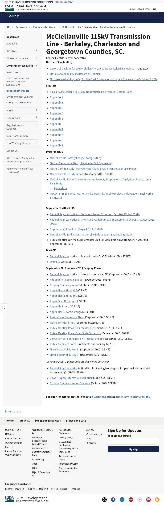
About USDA (143, 9)
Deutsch (19, 488)
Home (132, 9)
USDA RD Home (13, 429)
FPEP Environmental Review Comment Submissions (17, 81)
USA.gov (90, 429)
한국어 (54, 488)
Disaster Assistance (17, 58)
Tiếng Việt (31, 488)
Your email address (119, 435)
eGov (88, 438)
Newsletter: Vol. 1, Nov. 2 (64, 355)
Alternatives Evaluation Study (67, 317)
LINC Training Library (18, 143)
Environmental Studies (45, 27)
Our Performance (13, 442)
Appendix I (56, 140)
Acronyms (11, 43)
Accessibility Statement (65, 431)
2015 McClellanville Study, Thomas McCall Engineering (81, 163)
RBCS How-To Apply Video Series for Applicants (20, 159)
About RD (24, 420)
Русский (75, 488)
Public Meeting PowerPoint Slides (69, 328)
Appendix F (56, 124)
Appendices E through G (64, 295)
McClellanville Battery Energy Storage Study (76, 158)
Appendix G (56, 129)
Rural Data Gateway (17, 135)
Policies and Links (14, 438)
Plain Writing (38, 459)
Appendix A (56, 97)
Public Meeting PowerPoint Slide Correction (75, 333)
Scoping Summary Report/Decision (70, 383)
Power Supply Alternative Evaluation (71, 378)
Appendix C (56, 108)
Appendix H (56, 134)
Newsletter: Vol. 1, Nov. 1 (64, 349)
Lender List (12, 150)
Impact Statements (17, 90)
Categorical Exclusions (18, 102)
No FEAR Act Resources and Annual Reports (39, 441)
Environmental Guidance (19, 96)
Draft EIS (55, 262)
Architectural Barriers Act (42, 431)
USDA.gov (10, 434)
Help (154, 9)
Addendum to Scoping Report (67, 279)
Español (9, 488)
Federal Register (59, 256)
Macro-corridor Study (62, 322)
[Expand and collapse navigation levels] (36, 50)
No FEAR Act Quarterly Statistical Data (42, 452)
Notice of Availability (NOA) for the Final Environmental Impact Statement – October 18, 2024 (103, 79)
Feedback (91, 442)
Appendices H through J (64, 301)
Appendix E (56, 118)
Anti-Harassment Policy (67, 458)
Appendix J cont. (59, 306)
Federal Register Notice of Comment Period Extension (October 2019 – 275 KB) (95, 214)
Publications (13, 117)
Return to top (13, 411)
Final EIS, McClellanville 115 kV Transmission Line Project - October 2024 (91, 92)
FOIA (34, 468)
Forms (9, 110)
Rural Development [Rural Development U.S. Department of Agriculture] (29, 8)
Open (34, 463)
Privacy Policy (66, 437)
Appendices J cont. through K (67, 312)
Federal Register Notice (64, 368)
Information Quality (68, 463)
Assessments (13, 72)
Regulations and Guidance (15, 127)
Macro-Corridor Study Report (67, 174)
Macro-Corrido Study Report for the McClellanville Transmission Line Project (94, 168)
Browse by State (76, 420)
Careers (9, 447)
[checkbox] (3, 308)
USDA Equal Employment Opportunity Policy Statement (68, 446)
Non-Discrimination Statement (68, 470)
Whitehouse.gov (94, 434)
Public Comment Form (63, 344)
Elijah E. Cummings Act (41, 474)
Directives (11, 50)
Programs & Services (48, 420)
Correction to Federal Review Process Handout (77, 338)
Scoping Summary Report (65, 285)
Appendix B (56, 102)
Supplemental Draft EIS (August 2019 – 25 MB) (76, 229)
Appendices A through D (64, 290)
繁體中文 (43, 488)
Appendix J (56, 145)
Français (64, 488)
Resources (21, 27)
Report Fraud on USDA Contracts (13, 453)
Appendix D (56, 113)
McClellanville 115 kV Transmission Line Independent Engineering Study (91, 234)
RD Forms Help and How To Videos (19, 170)
